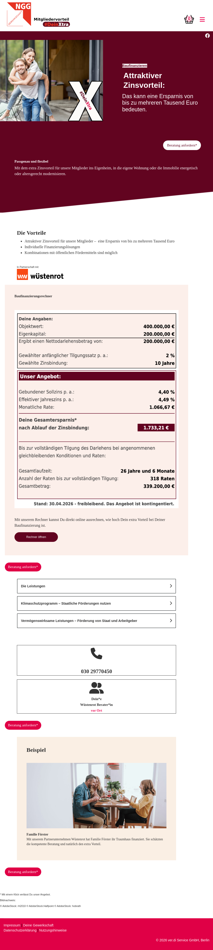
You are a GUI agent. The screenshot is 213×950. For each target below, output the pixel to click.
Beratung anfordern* (182, 145)
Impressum (12, 925)
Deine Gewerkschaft (38, 925)
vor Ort (96, 710)
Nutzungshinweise (53, 930)
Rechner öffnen (36, 537)
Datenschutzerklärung (20, 930)
